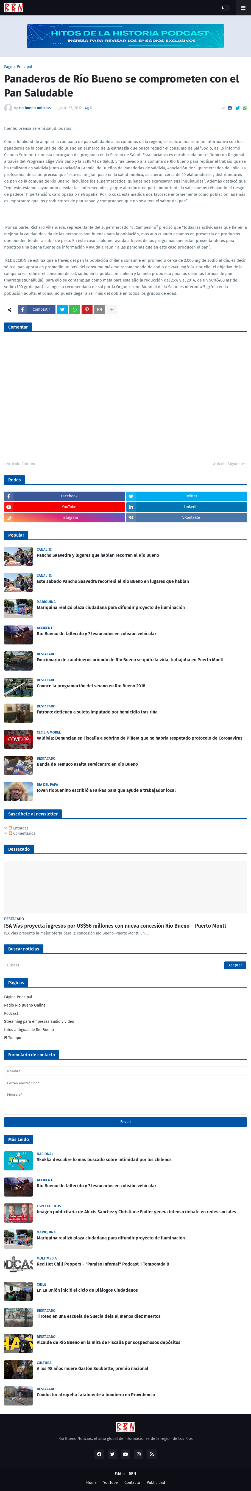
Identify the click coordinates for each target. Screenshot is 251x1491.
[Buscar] (125, 965)
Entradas (19, 828)
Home (91, 1482)
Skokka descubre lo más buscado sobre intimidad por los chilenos (104, 1159)
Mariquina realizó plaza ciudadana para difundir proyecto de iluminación (111, 607)
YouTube (110, 1482)
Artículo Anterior (21, 464)
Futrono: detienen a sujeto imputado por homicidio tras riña (97, 712)
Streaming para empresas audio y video (39, 1021)
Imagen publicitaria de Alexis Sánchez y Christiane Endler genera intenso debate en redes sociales (136, 1211)
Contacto (132, 1482)
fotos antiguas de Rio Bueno (29, 1029)
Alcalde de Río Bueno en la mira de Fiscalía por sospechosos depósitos (108, 1342)
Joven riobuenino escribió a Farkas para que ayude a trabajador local (106, 790)
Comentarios (22, 833)
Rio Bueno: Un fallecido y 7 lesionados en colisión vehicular (96, 633)
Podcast (11, 1013)
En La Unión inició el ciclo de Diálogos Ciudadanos (87, 1290)
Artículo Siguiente (228, 464)
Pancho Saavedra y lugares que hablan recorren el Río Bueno (98, 555)
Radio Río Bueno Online (25, 1005)
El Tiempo (12, 1037)
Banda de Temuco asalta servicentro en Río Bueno (87, 764)
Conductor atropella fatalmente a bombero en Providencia (96, 1394)
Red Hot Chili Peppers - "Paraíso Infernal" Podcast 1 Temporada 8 (103, 1264)
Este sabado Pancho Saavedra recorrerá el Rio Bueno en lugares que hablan (113, 581)
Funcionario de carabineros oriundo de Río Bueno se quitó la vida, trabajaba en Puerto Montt (130, 659)
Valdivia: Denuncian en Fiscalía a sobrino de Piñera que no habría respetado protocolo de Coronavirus (139, 738)
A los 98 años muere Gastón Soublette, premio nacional (92, 1368)
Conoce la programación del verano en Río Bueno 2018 (91, 685)
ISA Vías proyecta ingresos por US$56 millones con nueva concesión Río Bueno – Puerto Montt (115, 926)
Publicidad (156, 1482)
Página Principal (18, 67)
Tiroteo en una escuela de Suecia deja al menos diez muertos (99, 1316)
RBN (132, 1473)
